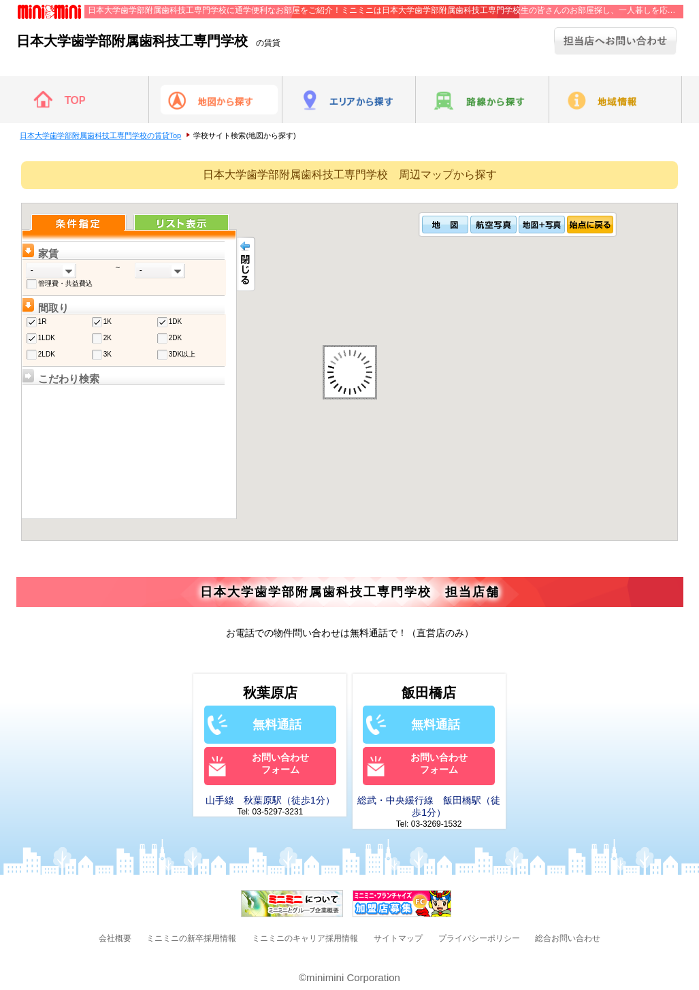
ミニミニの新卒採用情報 (191, 938)
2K (107, 338)
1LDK (46, 338)
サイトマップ (398, 938)
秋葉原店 (270, 692)
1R (42, 321)
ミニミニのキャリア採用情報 (305, 938)
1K (107, 321)
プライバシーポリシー (479, 938)
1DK (175, 321)
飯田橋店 (429, 692)
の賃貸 (148, 43)
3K (107, 354)
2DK (175, 338)
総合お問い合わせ (567, 938)
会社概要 (115, 938)
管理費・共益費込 (65, 283)
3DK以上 (182, 354)
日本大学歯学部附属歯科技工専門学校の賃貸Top (101, 135)
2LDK (46, 354)
